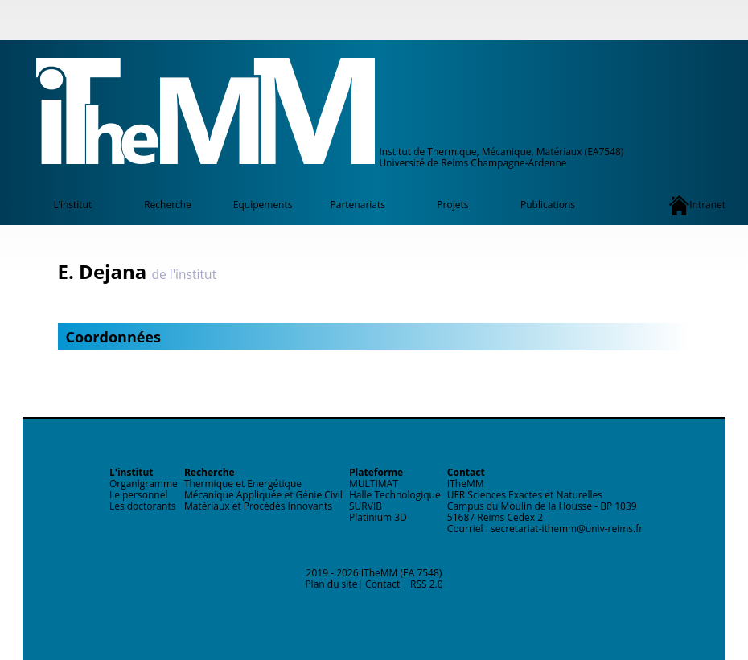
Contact (382, 584)
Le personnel (138, 495)
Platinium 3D (378, 517)
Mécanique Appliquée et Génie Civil (263, 495)
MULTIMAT (373, 483)
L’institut (73, 204)
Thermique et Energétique (243, 483)
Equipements (263, 204)
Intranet (697, 205)
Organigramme (143, 483)
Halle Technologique (395, 495)
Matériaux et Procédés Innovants (258, 506)
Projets (452, 204)
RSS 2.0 (426, 584)
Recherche (167, 204)
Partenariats (358, 204)
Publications (547, 204)
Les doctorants (142, 506)
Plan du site (331, 584)
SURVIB (365, 506)
